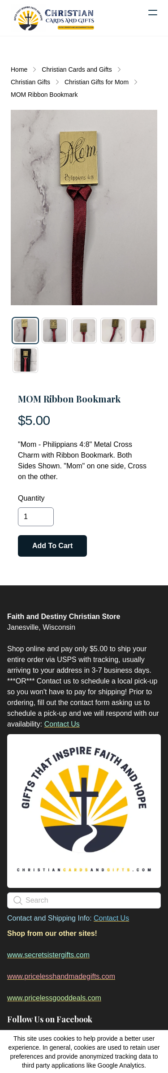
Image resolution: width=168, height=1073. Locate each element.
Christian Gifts (30, 82)
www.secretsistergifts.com (48, 955)
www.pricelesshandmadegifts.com (61, 976)
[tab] (25, 330)
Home (19, 69)
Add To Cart (52, 545)
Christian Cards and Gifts (77, 69)
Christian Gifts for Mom (97, 82)
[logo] (54, 18)
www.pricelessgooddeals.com (54, 998)
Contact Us (62, 724)
